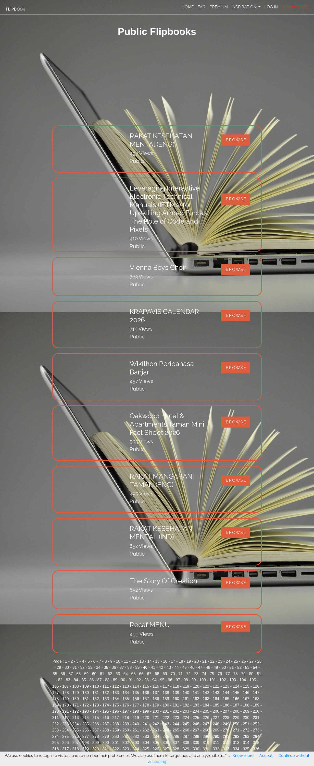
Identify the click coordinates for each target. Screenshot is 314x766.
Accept (266, 755)
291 (226, 736)
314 (246, 743)
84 (76, 680)
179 (155, 705)
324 (135, 749)
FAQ (202, 7)
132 (105, 693)
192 (75, 711)
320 (95, 749)
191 (65, 711)
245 (186, 724)
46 (192, 667)
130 (85, 693)
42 (161, 667)
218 (125, 718)
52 (239, 667)
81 (259, 674)
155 (125, 699)
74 (204, 674)
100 (202, 680)
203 (186, 711)
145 (236, 693)
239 (125, 724)
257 (95, 730)
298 (85, 743)
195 (105, 711)
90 (123, 680)
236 (95, 724)
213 (75, 718)
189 (256, 705)
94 (154, 680)
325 (145, 749)
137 (155, 693)
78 (235, 674)
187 (236, 705)
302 (125, 743)
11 (126, 661)
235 (85, 724)
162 (196, 699)
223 (176, 718)
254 (65, 730)
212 (65, 718)
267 (196, 730)
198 (135, 711)
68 (157, 674)
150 (75, 699)
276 (75, 736)
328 (176, 749)
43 (169, 667)
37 (122, 667)
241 (145, 724)
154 (116, 699)
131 (95, 693)
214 (85, 718)
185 (216, 705)
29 (59, 667)
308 (186, 743)
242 (155, 724)
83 (68, 680)
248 (216, 724)
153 (105, 699)
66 (141, 674)
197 (125, 711)
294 (256, 736)
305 (155, 743)
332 (216, 749)
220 (145, 718)
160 (176, 699)
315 (256, 743)
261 (135, 730)
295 (55, 743)
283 (145, 736)
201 (166, 711)
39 (137, 667)
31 (74, 667)
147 (256, 693)
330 (196, 749)
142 (206, 693)
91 (131, 680)
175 (116, 705)
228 (226, 718)
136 (145, 693)
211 (55, 718)
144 (226, 693)
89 (115, 680)
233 (65, 724)
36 (114, 667)
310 (206, 743)
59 (86, 674)
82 (60, 680)
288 (196, 736)
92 (139, 680)
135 (135, 693)
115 (145, 686)
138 (166, 693)
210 (256, 711)
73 (196, 674)
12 (134, 661)
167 (246, 699)
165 (226, 699)
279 (105, 736)
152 (95, 699)
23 (220, 661)
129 (75, 693)
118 (176, 686)
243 (166, 724)
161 (186, 699)
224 (186, 718)
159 (166, 699)
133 (116, 693)
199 (145, 711)
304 (145, 743)
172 (85, 705)
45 (184, 667)
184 (206, 705)
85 (84, 680)
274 (55, 736)
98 (186, 680)
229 (236, 718)
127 (55, 693)
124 (236, 686)
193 (85, 711)
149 (65, 699)
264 (166, 730)
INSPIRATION (244, 7)
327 (166, 749)
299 (95, 743)
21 (204, 661)
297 (75, 743)
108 (75, 686)
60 (94, 674)
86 (91, 680)
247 (206, 724)
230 (246, 718)
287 (186, 736)
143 (216, 693)
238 (116, 724)
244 (176, 724)
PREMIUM (219, 7)
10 (118, 661)
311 (216, 743)
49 (216, 667)
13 (141, 661)
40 (145, 667)
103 (232, 680)
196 (116, 711)
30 (66, 667)
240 (135, 724)
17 (173, 661)
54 (255, 667)
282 (135, 736)
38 (129, 667)
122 (216, 686)
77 (228, 674)
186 (226, 705)
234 (75, 724)
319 (85, 749)
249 (226, 724)
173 (95, 705)
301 (116, 743)
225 (196, 718)
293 (246, 736)
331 (206, 749)
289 (206, 736)
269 (216, 730)
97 (178, 680)
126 (256, 686)
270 (226, 730)
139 (176, 693)
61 (102, 674)
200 (155, 711)
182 (186, 705)
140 (186, 693)
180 (166, 705)
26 (243, 661)
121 (206, 686)
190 (55, 711)
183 (196, 705)
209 (246, 711)
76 (220, 674)
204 (196, 711)
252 (256, 724)
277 (85, 736)
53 (247, 667)
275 (65, 736)
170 (65, 705)
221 (155, 718)
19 (189, 661)
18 (181, 661)
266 (186, 730)
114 (135, 686)
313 (236, 743)
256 (85, 730)
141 (196, 693)
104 (242, 680)
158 (155, 699)
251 (246, 724)
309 (196, 743)
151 (85, 699)
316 (55, 749)
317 (65, 749)
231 (256, 718)
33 (90, 667)
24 (228, 661)
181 (176, 705)
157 (145, 699)
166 (236, 699)
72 (188, 674)
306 (166, 743)
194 (95, 711)
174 (105, 705)
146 (246, 693)
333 (226, 749)
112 (116, 686)
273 (256, 730)
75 (212, 674)
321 (105, 749)
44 (177, 667)
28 (259, 661)
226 (206, 718)
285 (166, 736)
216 (105, 718)
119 (186, 686)
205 (206, 711)
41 (153, 667)
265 (176, 730)
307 (176, 743)
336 (256, 749)
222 (166, 718)
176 (125, 705)
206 (216, 711)
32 (82, 667)
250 (236, 724)
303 (135, 743)
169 (55, 705)
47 (200, 667)
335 (246, 749)
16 (165, 661)
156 (135, 699)
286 (176, 736)
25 (236, 661)
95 (162, 680)
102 (222, 680)
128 (65, 693)
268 (206, 730)
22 (212, 661)
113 (125, 686)
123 (226, 686)
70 (173, 674)
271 (236, 730)
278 (95, 736)
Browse (236, 140)
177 (135, 705)
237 (105, 724)
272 (246, 730)
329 (186, 749)
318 (75, 749)
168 (256, 699)
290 (216, 736)
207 (226, 711)
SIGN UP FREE (295, 7)
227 (216, 718)
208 (236, 711)
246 (196, 724)
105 (253, 680)
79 (243, 674)
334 (236, 749)
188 (246, 705)
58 (78, 674)
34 (98, 667)
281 (125, 736)
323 (125, 749)
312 (226, 743)
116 (155, 686)
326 (155, 749)
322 (116, 749)
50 (224, 667)
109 (85, 686)
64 (126, 674)
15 (157, 661)
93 (146, 680)
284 (155, 736)
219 (135, 718)
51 (231, 667)
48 (208, 667)
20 (196, 661)
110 (95, 686)
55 (55, 674)
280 (116, 736)
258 (105, 730)
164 (216, 699)
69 (165, 674)
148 (55, 699)
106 (55, 686)
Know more (242, 755)
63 (118, 674)
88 (107, 680)
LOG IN (271, 7)
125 (246, 686)
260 (125, 730)
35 (106, 667)
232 (55, 724)
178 (145, 705)
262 (145, 730)
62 (110, 674)
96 (170, 680)
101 (212, 680)
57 (70, 674)
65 (133, 674)
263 (155, 730)
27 (251, 661)
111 (105, 686)
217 (116, 718)
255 (75, 730)
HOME (188, 7)
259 (116, 730)
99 (193, 680)
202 (176, 711)
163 (206, 699)
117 (166, 686)
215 (95, 718)
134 (125, 693)
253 (55, 730)
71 (180, 674)
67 (149, 674)
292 (236, 736)
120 (196, 686)
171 (75, 705)
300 (105, 743)
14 (149, 661)
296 (65, 743)
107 (65, 686)
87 (99, 680)
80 (251, 674)
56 (63, 674)
